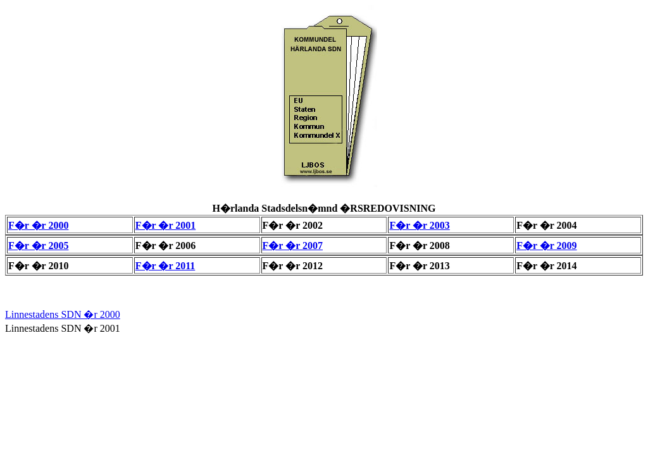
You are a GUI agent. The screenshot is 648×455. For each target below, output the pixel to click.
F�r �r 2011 (165, 265)
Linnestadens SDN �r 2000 (62, 314)
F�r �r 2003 (419, 225)
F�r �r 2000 (38, 225)
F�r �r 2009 (546, 245)
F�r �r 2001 (165, 225)
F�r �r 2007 (293, 245)
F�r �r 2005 (38, 245)
